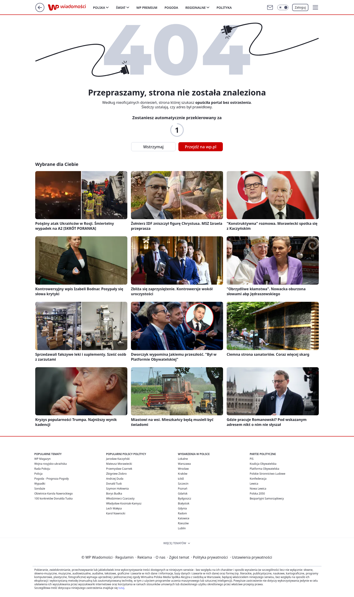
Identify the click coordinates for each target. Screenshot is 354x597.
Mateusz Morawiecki (119, 464)
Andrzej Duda (114, 479)
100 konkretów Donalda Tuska (53, 498)
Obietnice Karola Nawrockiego (53, 493)
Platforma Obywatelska (264, 469)
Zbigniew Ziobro (116, 474)
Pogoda (171, 7)
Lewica (254, 483)
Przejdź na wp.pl (201, 146)
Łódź (181, 479)
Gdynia (182, 508)
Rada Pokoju (42, 469)
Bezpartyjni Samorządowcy (267, 498)
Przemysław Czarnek (119, 469)
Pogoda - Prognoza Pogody (51, 479)
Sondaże (39, 488)
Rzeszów (183, 523)
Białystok (183, 503)
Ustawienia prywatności (251, 557)
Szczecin (183, 483)
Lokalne (183, 459)
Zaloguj (300, 7)
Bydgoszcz (184, 498)
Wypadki (39, 483)
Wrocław (183, 469)
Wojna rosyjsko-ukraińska (50, 464)
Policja (38, 474)
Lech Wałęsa (114, 508)
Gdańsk (182, 493)
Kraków (182, 474)
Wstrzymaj (153, 146)
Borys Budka (114, 493)
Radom (182, 513)
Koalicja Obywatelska (263, 464)
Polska (99, 7)
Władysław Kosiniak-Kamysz (124, 503)
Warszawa (184, 464)
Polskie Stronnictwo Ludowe (267, 474)
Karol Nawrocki (115, 513)
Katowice (183, 518)
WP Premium (146, 7)
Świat (121, 7)
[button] (315, 7)
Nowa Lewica (258, 488)
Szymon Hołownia (117, 488)
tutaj (121, 588)
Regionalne (195, 7)
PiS (252, 459)
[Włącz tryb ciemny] (283, 7)
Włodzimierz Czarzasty (120, 498)
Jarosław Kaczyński (118, 459)
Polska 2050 (257, 493)
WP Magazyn (42, 459)
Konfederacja (258, 479)
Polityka (224, 7)
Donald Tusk (114, 483)
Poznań (182, 488)
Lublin (182, 528)
